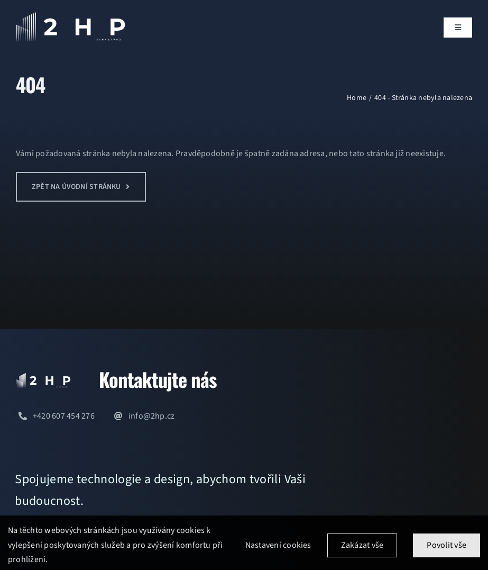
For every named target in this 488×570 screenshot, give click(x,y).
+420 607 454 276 (64, 416)
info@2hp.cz (151, 416)
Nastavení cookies (278, 549)
